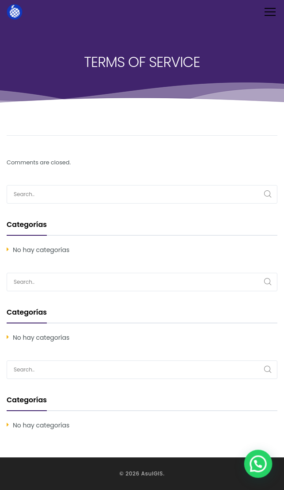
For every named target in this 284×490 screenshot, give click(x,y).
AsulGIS (152, 473)
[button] (259, 467)
